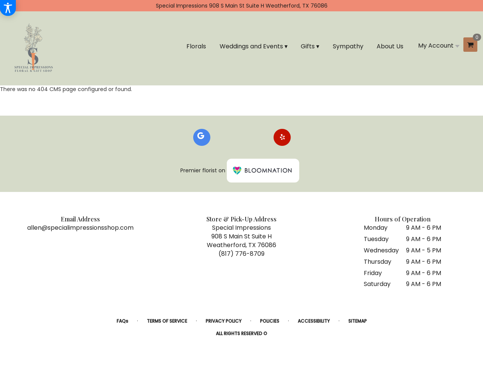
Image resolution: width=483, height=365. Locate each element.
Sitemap (357, 321)
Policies (269, 321)
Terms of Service (167, 321)
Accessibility (314, 321)
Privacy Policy (224, 321)
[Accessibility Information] (8, 8)
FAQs (122, 321)
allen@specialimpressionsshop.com (80, 227)
